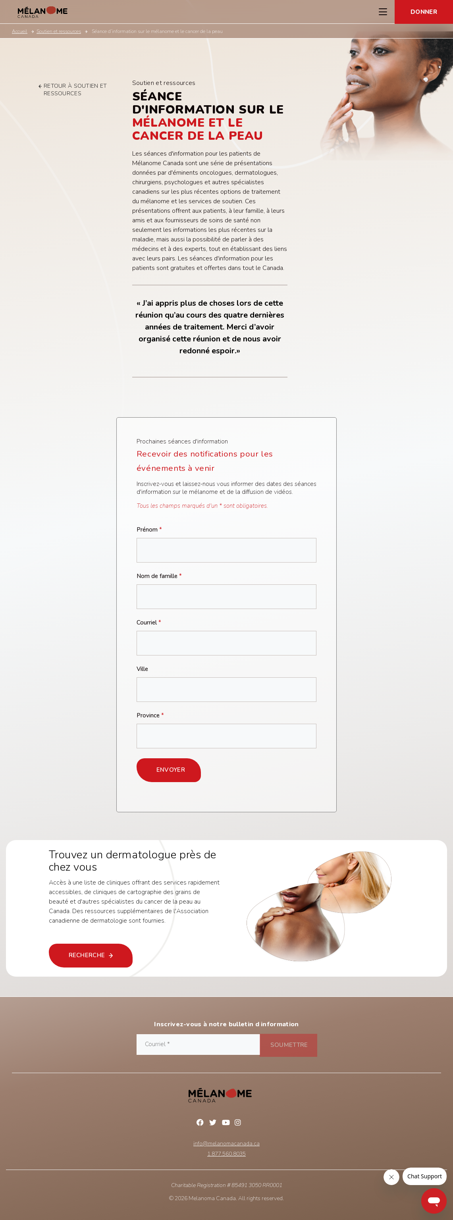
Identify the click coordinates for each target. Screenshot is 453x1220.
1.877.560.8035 (226, 1154)
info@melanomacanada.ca (226, 1143)
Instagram (239, 1123)
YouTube (226, 1123)
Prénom (149, 530)
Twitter (214, 1123)
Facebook (201, 1123)
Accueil (19, 31)
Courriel (149, 622)
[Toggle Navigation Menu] (383, 12)
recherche (93, 955)
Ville (142, 669)
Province (150, 715)
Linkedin (252, 1123)
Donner (424, 12)
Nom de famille (159, 576)
